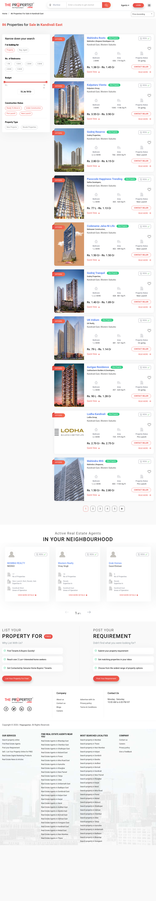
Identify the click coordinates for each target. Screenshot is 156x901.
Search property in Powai (89, 782)
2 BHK (29, 64)
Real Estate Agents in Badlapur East (55, 775)
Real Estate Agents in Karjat (52, 787)
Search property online (10, 723)
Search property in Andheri (90, 748)
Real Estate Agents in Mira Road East (55, 745)
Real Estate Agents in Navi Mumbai (54, 826)
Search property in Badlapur (91, 825)
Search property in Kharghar (91, 765)
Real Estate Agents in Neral (51, 792)
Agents (124, 5)
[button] (88, 594)
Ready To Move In (13, 108)
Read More (144, 72)
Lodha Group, (92, 400)
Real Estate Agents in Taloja (52, 762)
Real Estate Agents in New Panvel (54, 758)
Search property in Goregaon (91, 833)
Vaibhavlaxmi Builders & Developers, (101, 355)
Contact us (61, 684)
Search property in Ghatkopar (91, 795)
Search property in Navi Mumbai (92, 731)
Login (137, 5)
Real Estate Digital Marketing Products (17, 740)
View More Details (27, 573)
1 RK (8, 64)
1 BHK (18, 64)
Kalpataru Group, (93, 86)
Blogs (59, 689)
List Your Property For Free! (18, 659)
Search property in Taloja (89, 812)
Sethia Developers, (94, 176)
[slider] (4, 82)
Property (10, 50)
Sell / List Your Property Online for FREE (17, 735)
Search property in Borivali (90, 753)
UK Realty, (91, 310)
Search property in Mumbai (90, 723)
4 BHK (9, 69)
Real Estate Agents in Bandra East (54, 800)
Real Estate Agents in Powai (52, 741)
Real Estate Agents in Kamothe (53, 749)
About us (61, 680)
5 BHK (19, 69)
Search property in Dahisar (90, 799)
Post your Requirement (11, 731)
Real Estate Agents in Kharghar (53, 753)
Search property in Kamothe (91, 816)
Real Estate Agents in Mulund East (54, 736)
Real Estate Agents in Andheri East (54, 796)
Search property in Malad (89, 786)
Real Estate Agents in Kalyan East (54, 783)
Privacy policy (86, 684)
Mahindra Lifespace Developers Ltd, (100, 41)
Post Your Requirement (107, 659)
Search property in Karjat (89, 770)
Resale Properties (29, 127)
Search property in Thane (89, 727)
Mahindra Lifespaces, (95, 445)
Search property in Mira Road (91, 778)
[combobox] (56, 5)
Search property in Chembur (91, 804)
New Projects (12, 127)
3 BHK (39, 64)
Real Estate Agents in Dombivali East (55, 779)
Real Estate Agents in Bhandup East (55, 724)
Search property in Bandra (90, 744)
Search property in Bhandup (90, 829)
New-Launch (26, 113)
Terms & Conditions (89, 689)
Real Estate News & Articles (12, 744)
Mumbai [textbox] (56, 4)
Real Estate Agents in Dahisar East (54, 809)
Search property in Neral (89, 774)
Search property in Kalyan (90, 735)
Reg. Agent (23, 50)
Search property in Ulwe (89, 808)
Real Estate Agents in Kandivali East (55, 817)
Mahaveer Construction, (96, 221)
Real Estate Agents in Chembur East (55, 728)
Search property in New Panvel (92, 761)
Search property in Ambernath (91, 821)
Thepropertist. (25, 708)
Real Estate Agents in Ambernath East (55, 771)
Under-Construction (33, 108)
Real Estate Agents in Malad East (54, 822)
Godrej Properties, (94, 131)
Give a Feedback (125, 735)
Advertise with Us (88, 680)
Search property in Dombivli (90, 740)
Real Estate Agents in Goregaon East (55, 813)
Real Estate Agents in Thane (52, 830)
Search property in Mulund (90, 791)
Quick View (93, 72)
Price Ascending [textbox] (138, 14)
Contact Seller (140, 67)
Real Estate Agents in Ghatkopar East (55, 732)
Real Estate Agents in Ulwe (51, 766)
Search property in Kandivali (91, 757)
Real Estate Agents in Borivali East (54, 805)
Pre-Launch (11, 113)
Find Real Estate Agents (11, 727)
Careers (60, 693)
